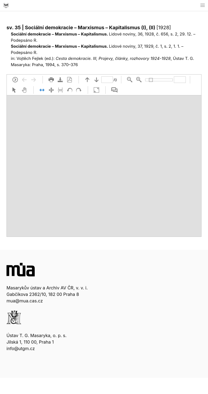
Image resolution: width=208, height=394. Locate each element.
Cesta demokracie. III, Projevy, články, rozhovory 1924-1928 (113, 58)
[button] (202, 5)
